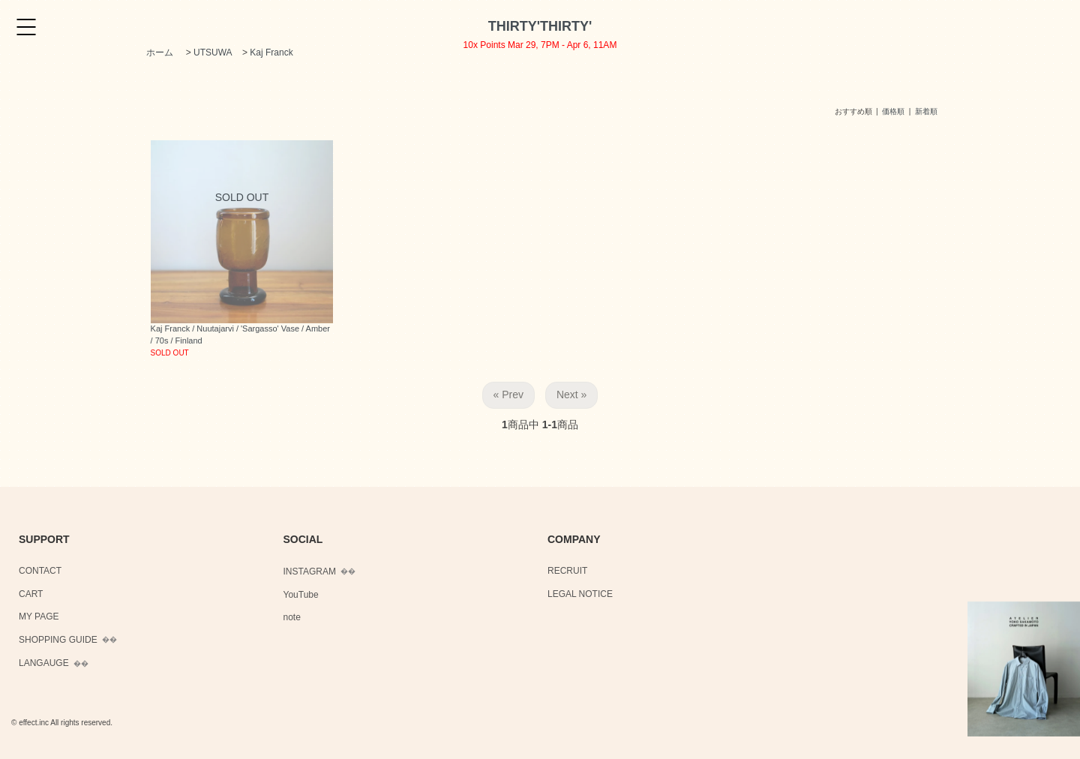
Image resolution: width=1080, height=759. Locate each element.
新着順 (926, 111)
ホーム (159, 52)
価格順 (893, 111)
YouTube (301, 595)
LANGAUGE (44, 663)
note (292, 617)
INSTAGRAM (310, 571)
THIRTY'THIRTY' (540, 26)
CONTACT (40, 571)
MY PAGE (39, 616)
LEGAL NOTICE (580, 594)
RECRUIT (567, 571)
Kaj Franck (271, 52)
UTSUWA (213, 52)
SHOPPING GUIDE (58, 639)
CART (31, 594)
